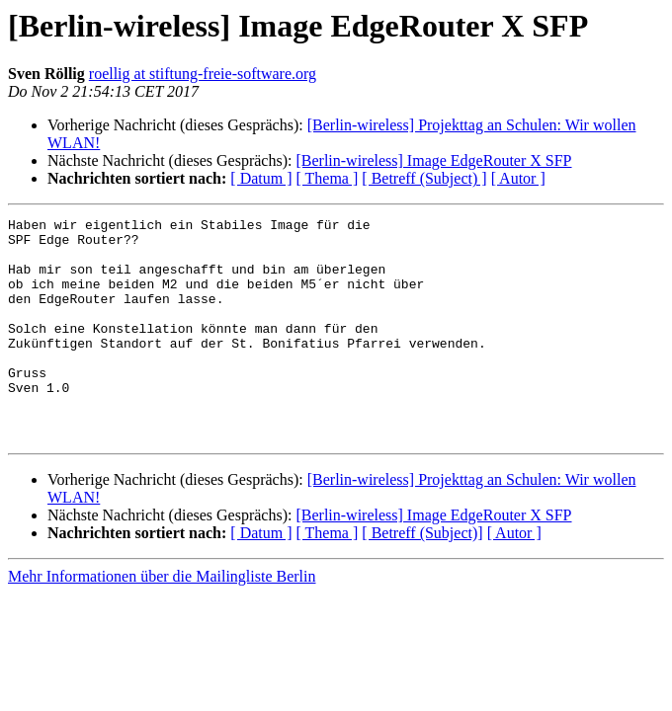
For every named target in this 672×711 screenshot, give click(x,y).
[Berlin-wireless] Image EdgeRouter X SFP (433, 160)
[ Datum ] (261, 178)
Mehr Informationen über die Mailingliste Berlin (161, 620)
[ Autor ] (518, 178)
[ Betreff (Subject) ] (424, 178)
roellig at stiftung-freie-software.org (202, 73)
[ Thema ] (327, 178)
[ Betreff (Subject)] (422, 577)
